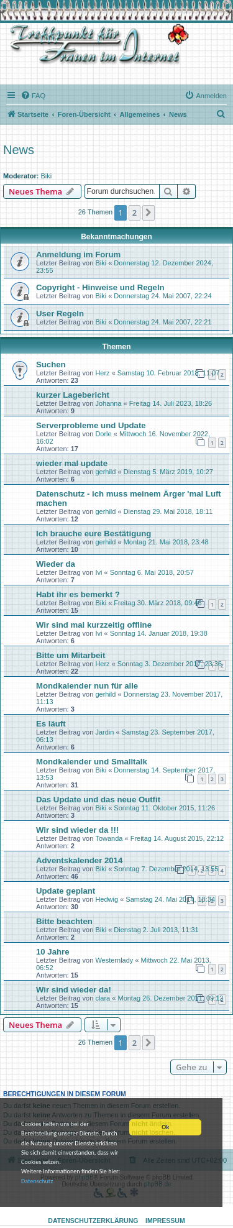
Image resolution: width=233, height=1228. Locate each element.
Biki (46, 176)
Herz (102, 373)
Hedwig (106, 899)
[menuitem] (33, 95)
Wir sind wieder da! (73, 989)
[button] (148, 212)
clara (102, 998)
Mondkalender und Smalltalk (91, 761)
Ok (165, 1128)
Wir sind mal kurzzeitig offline (94, 625)
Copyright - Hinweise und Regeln (100, 287)
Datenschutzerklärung (93, 1220)
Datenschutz (37, 1182)
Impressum (165, 1220)
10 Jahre (53, 951)
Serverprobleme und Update (91, 425)
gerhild (105, 471)
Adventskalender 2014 (79, 860)
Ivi (98, 572)
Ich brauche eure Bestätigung (93, 533)
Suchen (51, 364)
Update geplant (65, 891)
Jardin (104, 732)
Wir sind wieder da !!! (77, 830)
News (18, 150)
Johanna (108, 403)
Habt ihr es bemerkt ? (78, 594)
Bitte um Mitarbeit (70, 655)
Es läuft (51, 723)
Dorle (103, 434)
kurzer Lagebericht (72, 395)
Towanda (108, 838)
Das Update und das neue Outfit (98, 799)
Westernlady (114, 960)
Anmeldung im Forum (78, 254)
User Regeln (60, 313)
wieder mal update (71, 463)
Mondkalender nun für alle (87, 685)
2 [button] (134, 212)
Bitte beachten (64, 921)
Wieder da (55, 564)
